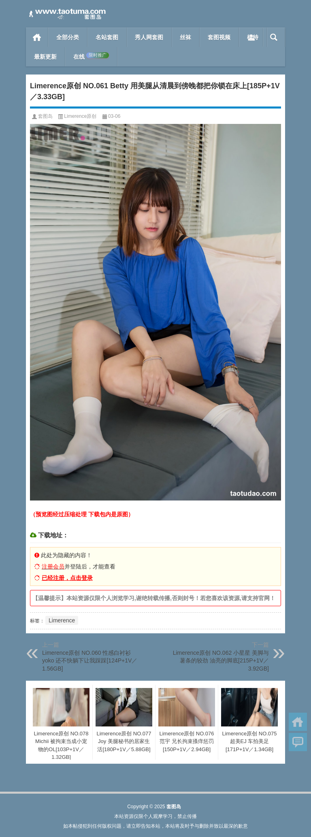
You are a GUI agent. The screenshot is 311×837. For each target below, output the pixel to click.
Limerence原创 (80, 116)
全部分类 (67, 37)
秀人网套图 (149, 37)
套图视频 (219, 37)
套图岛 (45, 116)
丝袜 (185, 37)
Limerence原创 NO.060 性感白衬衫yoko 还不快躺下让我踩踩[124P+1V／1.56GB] (89, 661)
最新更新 (45, 56)
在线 (91, 56)
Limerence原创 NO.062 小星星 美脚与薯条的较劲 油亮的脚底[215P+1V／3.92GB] (221, 661)
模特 (252, 37)
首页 (37, 37)
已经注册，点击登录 (67, 578)
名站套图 (107, 37)
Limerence (62, 620)
